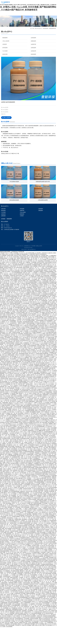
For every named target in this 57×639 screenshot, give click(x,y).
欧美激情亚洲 (3, 304)
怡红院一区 (8, 403)
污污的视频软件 (36, 470)
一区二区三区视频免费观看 (28, 421)
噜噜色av (40, 382)
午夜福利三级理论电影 (7, 374)
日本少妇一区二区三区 (7, 319)
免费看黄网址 (46, 406)
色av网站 (26, 413)
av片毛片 (23, 399)
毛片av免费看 (17, 361)
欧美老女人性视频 (26, 515)
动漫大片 (47, 448)
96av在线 (35, 271)
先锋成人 (40, 480)
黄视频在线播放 (20, 381)
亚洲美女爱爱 (10, 267)
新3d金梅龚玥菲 (47, 399)
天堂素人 (20, 406)
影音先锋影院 (7, 289)
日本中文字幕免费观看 (19, 527)
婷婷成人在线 (6, 315)
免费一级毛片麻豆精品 (49, 353)
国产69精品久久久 (34, 354)
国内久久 (33, 495)
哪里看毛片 (22, 582)
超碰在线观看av (3, 303)
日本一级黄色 (7, 460)
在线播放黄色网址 (16, 468)
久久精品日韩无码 (42, 342)
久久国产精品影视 (45, 474)
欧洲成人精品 (42, 348)
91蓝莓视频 (33, 443)
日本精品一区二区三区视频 (40, 393)
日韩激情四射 (43, 419)
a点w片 (13, 338)
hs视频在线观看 (37, 360)
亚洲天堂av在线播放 (26, 637)
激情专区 (46, 597)
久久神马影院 (24, 545)
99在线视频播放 (32, 340)
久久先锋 (34, 591)
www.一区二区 (8, 275)
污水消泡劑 (4, 51)
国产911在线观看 (12, 504)
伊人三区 (35, 272)
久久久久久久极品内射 (28, 410)
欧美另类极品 (45, 572)
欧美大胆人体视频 (8, 320)
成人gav (18, 443)
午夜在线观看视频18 (16, 283)
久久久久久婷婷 (6, 352)
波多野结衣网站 (41, 273)
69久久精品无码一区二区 (44, 285)
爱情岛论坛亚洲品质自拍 (29, 482)
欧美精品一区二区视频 (9, 309)
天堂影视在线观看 (14, 542)
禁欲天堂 (21, 452)
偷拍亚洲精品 (10, 529)
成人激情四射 (30, 493)
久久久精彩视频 (11, 625)
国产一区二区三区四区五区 (20, 303)
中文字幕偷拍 (44, 519)
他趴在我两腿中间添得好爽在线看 (32, 417)
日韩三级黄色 (41, 338)
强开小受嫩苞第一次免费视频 (30, 273)
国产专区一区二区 (21, 332)
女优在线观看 (47, 272)
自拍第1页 (5, 610)
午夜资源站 (13, 492)
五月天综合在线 (12, 568)
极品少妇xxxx (49, 496)
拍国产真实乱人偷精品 (51, 345)
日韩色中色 (24, 540)
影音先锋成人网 (30, 474)
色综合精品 (40, 272)
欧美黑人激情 (21, 285)
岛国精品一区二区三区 (22, 329)
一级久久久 (36, 395)
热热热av (40, 304)
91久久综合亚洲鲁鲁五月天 (49, 328)
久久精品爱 (30, 376)
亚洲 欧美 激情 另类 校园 (35, 402)
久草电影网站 (17, 591)
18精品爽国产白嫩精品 (38, 283)
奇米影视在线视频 (48, 491)
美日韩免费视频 (6, 599)
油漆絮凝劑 (33, 37)
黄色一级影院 (17, 270)
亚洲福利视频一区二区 (37, 459)
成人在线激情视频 (10, 532)
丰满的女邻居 (43, 320)
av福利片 (43, 594)
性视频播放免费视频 (30, 422)
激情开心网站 (11, 328)
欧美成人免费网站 (14, 291)
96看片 (13, 430)
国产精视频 (5, 300)
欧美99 (7, 273)
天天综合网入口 (14, 431)
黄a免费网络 (31, 622)
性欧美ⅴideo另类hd (15, 307)
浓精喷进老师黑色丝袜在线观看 (9, 580)
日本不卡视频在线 (45, 423)
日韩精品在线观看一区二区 (18, 344)
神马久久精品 (30, 393)
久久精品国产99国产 (19, 305)
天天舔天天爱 (46, 548)
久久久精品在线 (6, 288)
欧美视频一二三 (51, 561)
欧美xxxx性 (26, 586)
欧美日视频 (16, 296)
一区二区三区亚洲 (8, 391)
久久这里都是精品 (42, 284)
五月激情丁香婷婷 (9, 296)
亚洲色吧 (54, 489)
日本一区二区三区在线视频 (6, 521)
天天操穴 (31, 394)
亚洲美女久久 (24, 390)
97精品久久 (30, 360)
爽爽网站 (51, 435)
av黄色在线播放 (22, 464)
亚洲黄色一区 (24, 340)
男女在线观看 (53, 448)
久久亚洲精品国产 (32, 288)
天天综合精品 (19, 325)
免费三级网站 (45, 485)
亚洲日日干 (16, 357)
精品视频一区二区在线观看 (14, 519)
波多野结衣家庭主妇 (9, 279)
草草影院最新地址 (19, 630)
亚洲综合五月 (6, 316)
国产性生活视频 (14, 394)
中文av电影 (43, 467)
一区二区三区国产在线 (9, 356)
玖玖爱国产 (27, 607)
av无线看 (50, 312)
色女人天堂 (53, 537)
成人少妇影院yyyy (22, 275)
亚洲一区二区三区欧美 (37, 366)
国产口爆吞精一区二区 (25, 564)
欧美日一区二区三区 (18, 277)
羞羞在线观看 (13, 436)
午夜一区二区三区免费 (47, 476)
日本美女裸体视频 (39, 281)
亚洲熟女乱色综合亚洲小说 (35, 598)
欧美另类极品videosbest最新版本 (32, 513)
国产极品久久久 (18, 444)
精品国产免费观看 (45, 541)
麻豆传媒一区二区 (29, 438)
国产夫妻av (26, 319)
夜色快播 (38, 541)
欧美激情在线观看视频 (15, 301)
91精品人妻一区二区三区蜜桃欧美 (20, 376)
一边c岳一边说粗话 (13, 397)
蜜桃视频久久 (39, 344)
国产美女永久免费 (33, 451)
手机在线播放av (16, 566)
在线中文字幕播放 (6, 425)
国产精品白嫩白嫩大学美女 (13, 271)
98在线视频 (26, 630)
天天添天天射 (10, 493)
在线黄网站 (21, 603)
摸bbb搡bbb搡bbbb (50, 500)
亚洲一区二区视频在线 (35, 467)
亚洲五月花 (10, 303)
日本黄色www (24, 288)
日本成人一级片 (47, 556)
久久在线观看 (13, 273)
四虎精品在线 (33, 578)
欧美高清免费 (29, 411)
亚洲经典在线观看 (4, 410)
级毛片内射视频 (45, 603)
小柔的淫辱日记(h (6, 513)
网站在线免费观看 (26, 346)
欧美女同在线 (36, 434)
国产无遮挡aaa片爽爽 (19, 611)
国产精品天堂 (39, 574)
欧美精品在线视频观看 (49, 387)
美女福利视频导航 (46, 483)
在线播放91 (37, 531)
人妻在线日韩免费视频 (38, 501)
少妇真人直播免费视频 (43, 293)
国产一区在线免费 (47, 386)
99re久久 (16, 358)
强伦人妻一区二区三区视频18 (32, 324)
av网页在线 (4, 500)
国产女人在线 (3, 409)
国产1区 (41, 593)
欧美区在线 (16, 385)
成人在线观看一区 (14, 411)
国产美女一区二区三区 (43, 499)
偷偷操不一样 (47, 281)
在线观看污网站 (45, 267)
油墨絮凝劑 (33, 47)
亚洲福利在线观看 (27, 500)
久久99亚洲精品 (29, 389)
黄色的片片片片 (19, 353)
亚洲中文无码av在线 (31, 387)
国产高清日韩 (40, 573)
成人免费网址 (3, 455)
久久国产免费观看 (9, 357)
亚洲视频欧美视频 (36, 276)
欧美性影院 (6, 277)
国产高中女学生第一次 (5, 338)
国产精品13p (19, 597)
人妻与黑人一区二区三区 (29, 606)
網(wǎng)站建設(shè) (32, 261)
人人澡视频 (27, 304)
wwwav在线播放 (38, 508)
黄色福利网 (36, 376)
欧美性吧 (20, 578)
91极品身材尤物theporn (14, 552)
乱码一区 (13, 525)
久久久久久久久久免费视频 (6, 336)
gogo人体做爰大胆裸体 (37, 328)
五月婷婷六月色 (32, 317)
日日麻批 (13, 417)
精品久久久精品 (42, 300)
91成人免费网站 (20, 586)
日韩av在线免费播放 (33, 316)
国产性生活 (14, 554)
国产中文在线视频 (4, 491)
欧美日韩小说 (52, 524)
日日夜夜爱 (17, 362)
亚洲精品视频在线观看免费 (42, 365)
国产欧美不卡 (43, 333)
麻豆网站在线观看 (9, 489)
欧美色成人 (16, 442)
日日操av (36, 524)
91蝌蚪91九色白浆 (13, 285)
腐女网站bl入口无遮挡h (5, 554)
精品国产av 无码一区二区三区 (34, 523)
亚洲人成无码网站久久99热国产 (36, 296)
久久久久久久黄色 (37, 308)
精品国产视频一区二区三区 (23, 467)
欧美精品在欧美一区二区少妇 (49, 303)
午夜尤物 (22, 438)
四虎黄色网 (33, 295)
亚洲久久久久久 (46, 626)
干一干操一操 (29, 529)
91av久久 (25, 313)
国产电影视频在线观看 (18, 319)
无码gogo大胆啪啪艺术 (5, 346)
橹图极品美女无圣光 (45, 513)
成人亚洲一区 (42, 618)
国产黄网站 (8, 283)
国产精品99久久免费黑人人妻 (17, 413)
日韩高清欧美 (18, 386)
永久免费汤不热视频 (34, 268)
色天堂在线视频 (4, 488)
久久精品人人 (53, 368)
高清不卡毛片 (29, 341)
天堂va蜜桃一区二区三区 (25, 385)
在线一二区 (45, 358)
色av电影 (44, 598)
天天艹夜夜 (8, 344)
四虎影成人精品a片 (13, 300)
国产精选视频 (14, 403)
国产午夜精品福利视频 (36, 515)
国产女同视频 (23, 447)
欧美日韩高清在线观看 (17, 496)
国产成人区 (21, 293)
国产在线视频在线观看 (32, 337)
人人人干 (26, 353)
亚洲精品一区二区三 (5, 334)
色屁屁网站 (20, 333)
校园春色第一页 (6, 470)
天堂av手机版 (35, 285)
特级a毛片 (50, 450)
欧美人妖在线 (5, 507)
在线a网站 (15, 378)
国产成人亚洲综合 (31, 326)
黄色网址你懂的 (36, 557)
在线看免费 (26, 584)
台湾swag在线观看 (4, 462)
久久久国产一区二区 (30, 289)
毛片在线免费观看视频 (17, 284)
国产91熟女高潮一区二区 (26, 328)
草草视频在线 (26, 277)
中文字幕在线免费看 (9, 548)
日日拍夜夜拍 (22, 350)
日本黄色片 (34, 497)
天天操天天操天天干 (28, 414)
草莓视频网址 (43, 607)
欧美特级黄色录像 (39, 463)
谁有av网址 (28, 582)
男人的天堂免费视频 (26, 301)
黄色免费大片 (28, 285)
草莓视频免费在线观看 (34, 516)
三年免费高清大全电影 (43, 595)
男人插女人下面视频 (32, 505)
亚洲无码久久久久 (9, 305)
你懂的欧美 (22, 503)
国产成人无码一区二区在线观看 (38, 426)
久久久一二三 (8, 284)
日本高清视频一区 (16, 588)
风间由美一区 (9, 607)
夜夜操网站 (23, 362)
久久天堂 (6, 568)
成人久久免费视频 (25, 599)
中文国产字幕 (21, 389)
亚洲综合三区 (34, 382)
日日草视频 (45, 515)
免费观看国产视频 (33, 311)
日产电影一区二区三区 (48, 394)
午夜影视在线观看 (4, 390)
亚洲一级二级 (11, 610)
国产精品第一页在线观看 (35, 287)
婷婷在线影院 (24, 511)
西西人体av (42, 549)
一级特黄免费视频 (39, 332)
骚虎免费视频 (43, 307)
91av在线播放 (20, 435)
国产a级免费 (19, 273)
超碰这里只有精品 (44, 370)
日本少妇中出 (24, 553)
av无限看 (27, 423)
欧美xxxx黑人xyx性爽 (25, 443)
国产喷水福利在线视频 (16, 538)
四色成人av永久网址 (42, 497)
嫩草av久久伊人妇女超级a (51, 337)
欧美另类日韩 (14, 345)
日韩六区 (19, 340)
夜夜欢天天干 (21, 635)
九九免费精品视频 (29, 466)
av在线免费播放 (26, 496)
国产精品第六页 (27, 349)
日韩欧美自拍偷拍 (9, 432)
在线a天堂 (48, 357)
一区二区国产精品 (24, 296)
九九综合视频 (51, 391)
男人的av (24, 386)
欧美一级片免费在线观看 (27, 472)
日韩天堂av (18, 338)
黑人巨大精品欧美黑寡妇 (48, 625)
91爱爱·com (52, 538)
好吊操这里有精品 (4, 552)
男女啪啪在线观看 (30, 332)
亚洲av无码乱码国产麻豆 (24, 291)
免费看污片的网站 (18, 594)
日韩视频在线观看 (23, 321)
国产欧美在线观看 (40, 374)
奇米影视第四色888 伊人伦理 (26, 352)
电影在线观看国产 (10, 341)
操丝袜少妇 (14, 595)
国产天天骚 (30, 379)
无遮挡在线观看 (26, 594)
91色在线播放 (53, 439)
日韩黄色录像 (32, 507)
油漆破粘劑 (33, 51)
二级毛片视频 (19, 323)
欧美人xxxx (34, 346)
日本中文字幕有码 (9, 385)
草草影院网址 (38, 303)
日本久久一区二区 (26, 546)
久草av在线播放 (14, 292)
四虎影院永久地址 (9, 364)
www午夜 (19, 505)
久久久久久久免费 (9, 605)
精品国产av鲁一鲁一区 (5, 406)
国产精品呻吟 (45, 379)
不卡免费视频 (3, 267)
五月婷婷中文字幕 (25, 629)
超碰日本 (23, 289)
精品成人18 (25, 323)
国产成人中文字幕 (6, 317)
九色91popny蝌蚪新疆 (51, 334)
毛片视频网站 (27, 305)
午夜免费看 (20, 345)
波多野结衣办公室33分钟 (32, 348)
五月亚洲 (30, 313)
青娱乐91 (50, 376)
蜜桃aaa (37, 422)
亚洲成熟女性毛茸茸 (36, 305)
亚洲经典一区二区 (46, 407)
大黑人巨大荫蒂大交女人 (51, 279)
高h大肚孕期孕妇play (5, 524)
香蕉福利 (8, 546)
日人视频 (30, 462)
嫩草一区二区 (25, 448)
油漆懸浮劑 (33, 44)
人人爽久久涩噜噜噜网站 (25, 614)
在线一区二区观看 (11, 323)
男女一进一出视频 (23, 454)
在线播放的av (19, 525)
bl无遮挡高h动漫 (38, 623)
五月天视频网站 (6, 582)
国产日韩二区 (14, 395)
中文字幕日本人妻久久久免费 (20, 521)
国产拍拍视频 (14, 635)
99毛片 (15, 626)
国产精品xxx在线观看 (26, 528)
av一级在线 (20, 606)
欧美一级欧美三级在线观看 (24, 495)
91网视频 (7, 431)
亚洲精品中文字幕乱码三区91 (44, 401)
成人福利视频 (28, 415)
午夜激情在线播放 (18, 313)
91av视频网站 (28, 491)
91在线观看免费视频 (49, 341)
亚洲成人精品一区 (39, 452)
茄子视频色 (42, 324)
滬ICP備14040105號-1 (28, 259)
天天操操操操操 (10, 311)
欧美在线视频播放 (48, 332)
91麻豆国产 (39, 326)
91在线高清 (22, 475)
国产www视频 (23, 337)
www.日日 (53, 272)
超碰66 (8, 312)
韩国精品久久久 (44, 352)
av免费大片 (24, 560)
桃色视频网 (47, 378)
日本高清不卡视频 (22, 358)
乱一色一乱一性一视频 (49, 593)
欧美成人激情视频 (26, 295)
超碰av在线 (36, 410)
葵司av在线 (32, 369)
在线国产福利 (36, 419)
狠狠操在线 (8, 621)
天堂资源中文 (13, 295)
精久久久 (30, 580)
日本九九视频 (8, 598)
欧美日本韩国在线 (46, 455)
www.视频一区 (14, 317)
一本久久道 (21, 304)
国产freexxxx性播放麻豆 (31, 589)
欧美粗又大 (29, 409)
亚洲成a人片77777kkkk (49, 536)
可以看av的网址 (51, 558)
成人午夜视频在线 (13, 619)
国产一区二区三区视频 (14, 476)
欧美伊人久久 (9, 483)
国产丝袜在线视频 (10, 637)
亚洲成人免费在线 (45, 538)
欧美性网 (55, 523)
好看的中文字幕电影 (31, 362)
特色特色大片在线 (51, 333)
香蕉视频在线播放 (28, 345)
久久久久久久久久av (27, 501)
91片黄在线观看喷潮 (31, 357)
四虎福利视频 (10, 409)
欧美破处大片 (10, 627)
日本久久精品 (8, 496)
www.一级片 (5, 447)
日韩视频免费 (44, 312)
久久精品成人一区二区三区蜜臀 (9, 505)
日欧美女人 (37, 333)
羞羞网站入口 (29, 436)
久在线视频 (24, 523)
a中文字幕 (15, 557)
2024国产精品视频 (32, 325)
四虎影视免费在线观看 (8, 297)
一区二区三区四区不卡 (23, 280)
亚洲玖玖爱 (39, 627)
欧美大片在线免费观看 (15, 550)
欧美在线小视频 (30, 303)
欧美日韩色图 (6, 463)
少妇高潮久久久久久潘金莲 (6, 378)
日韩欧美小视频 (19, 354)
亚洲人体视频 (23, 357)
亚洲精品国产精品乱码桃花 (16, 287)
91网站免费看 (3, 528)
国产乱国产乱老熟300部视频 (43, 362)
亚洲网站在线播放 (12, 329)
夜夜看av (35, 299)
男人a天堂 (48, 622)
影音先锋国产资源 (36, 468)
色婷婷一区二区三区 (51, 377)
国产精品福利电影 (10, 387)
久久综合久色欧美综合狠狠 (35, 406)
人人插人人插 (35, 415)
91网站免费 (30, 271)
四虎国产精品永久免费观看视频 (45, 277)
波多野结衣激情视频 (40, 577)
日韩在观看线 (14, 460)
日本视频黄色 (24, 383)
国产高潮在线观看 (18, 279)
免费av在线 (52, 292)
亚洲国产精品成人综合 (5, 595)
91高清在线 (39, 350)
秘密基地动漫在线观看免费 (41, 484)
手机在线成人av (40, 387)
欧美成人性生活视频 (23, 574)
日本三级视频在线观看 (26, 591)
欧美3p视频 (24, 283)
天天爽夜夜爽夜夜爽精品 (10, 381)
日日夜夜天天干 (25, 432)
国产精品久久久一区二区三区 (43, 591)
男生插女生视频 (49, 324)
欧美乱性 (16, 267)
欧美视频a (18, 570)
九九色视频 (49, 544)
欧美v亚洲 (2, 550)
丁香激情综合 (14, 513)
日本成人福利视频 (25, 338)
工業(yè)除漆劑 (5, 41)
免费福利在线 (15, 479)
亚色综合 (51, 370)
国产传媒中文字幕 (45, 276)
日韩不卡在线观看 (31, 398)
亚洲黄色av (32, 319)
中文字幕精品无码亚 (29, 455)
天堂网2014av (37, 352)
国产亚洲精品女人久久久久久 (49, 389)
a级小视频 (2, 280)
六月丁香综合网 (12, 443)
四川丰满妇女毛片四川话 (26, 307)
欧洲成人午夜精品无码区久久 (43, 340)
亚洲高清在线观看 (48, 588)
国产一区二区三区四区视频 (9, 570)
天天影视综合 (15, 464)
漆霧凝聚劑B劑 (52, 28)
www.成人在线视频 (42, 271)
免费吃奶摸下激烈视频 (20, 387)
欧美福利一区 (34, 361)
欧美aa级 (12, 316)
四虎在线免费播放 (8, 561)
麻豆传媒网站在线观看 (49, 346)
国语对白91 (8, 464)
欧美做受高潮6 (5, 332)
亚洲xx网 (21, 382)
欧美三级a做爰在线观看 (13, 475)
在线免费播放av (13, 332)
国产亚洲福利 (19, 459)
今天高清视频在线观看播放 (47, 305)
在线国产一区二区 (39, 517)
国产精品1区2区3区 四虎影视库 (46, 475)
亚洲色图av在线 (11, 353)
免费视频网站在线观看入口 (18, 621)
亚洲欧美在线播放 (10, 354)
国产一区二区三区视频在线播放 (31, 297)
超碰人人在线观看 (24, 342)
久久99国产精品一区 (20, 423)
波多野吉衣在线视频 (45, 385)
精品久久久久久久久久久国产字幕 (19, 360)
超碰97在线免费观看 (49, 573)
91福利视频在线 (43, 383)
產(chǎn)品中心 (38, 28)
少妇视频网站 (26, 354)
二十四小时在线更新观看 (27, 570)
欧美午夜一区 (11, 386)
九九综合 (41, 634)
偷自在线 (13, 324)
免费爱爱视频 (40, 492)
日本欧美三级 (29, 308)
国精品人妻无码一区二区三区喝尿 (39, 330)
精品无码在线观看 (33, 431)
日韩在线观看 (50, 529)
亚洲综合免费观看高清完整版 (33, 576)
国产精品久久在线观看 (12, 348)
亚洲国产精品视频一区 (49, 511)
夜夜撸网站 (12, 623)
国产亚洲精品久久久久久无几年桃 (19, 398)
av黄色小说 (38, 336)
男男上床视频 (17, 432)
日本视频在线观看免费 (40, 334)
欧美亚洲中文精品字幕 (41, 398)
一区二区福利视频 (37, 407)
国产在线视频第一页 (13, 446)
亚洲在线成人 (34, 487)
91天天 (36, 458)
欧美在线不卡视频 (31, 521)
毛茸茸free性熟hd (45, 360)
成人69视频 (40, 368)
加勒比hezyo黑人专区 (15, 342)
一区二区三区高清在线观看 (36, 504)
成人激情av (53, 425)
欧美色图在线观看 (37, 379)
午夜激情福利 (28, 565)
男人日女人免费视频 (35, 599)
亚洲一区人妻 (50, 456)
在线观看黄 (33, 373)
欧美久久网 (22, 466)
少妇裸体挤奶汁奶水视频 (20, 605)
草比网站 (6, 358)
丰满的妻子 (26, 581)
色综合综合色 (52, 485)
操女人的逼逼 (20, 414)
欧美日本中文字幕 (47, 606)
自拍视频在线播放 (22, 393)
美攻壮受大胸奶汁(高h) (23, 292)
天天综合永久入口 (44, 516)
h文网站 (5, 353)
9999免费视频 (54, 361)
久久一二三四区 (40, 279)
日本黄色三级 (45, 466)
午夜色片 (17, 366)
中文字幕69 (25, 287)
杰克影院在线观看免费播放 (11, 308)
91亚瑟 (20, 378)
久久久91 (7, 291)
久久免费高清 (40, 346)
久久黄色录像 (43, 456)
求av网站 (30, 470)
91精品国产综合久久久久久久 (49, 275)
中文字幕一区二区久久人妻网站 (10, 499)
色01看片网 (43, 557)
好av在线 (53, 617)
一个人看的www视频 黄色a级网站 (43, 381)
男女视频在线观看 (15, 582)
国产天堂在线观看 (27, 459)
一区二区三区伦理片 (38, 394)
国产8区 (32, 403)
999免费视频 (31, 531)
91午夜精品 (39, 565)
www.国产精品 (27, 382)
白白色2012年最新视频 (51, 487)
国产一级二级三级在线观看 (17, 425)
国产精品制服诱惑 (43, 268)
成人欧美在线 (16, 336)
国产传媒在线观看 (47, 585)
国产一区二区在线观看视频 (20, 326)
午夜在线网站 (34, 301)
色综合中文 (45, 478)
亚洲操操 (2, 362)
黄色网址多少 (44, 402)
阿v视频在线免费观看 (16, 373)
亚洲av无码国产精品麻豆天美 (34, 267)
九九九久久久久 (22, 348)
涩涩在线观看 (39, 615)
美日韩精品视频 (16, 472)
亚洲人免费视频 (34, 277)
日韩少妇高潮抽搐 (26, 330)
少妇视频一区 (19, 497)
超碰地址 (17, 452)
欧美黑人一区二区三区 (20, 377)
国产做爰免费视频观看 (7, 419)
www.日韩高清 (39, 626)
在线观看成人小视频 (41, 507)
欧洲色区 (11, 358)
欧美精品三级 (18, 309)
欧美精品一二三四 (31, 489)
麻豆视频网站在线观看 (35, 423)
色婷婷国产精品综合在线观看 (12, 402)
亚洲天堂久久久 (45, 336)
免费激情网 (44, 464)
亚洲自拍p (45, 462)
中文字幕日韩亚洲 (15, 352)
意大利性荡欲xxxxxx (50, 637)
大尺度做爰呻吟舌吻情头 (33, 456)
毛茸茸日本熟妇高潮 (31, 572)
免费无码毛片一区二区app (35, 280)
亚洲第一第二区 (53, 610)
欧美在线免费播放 (37, 389)
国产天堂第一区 (52, 409)
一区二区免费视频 (4, 619)
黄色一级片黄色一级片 (30, 621)
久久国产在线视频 (29, 399)
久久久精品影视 (23, 442)
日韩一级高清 (32, 574)
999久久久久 (3, 330)
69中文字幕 (44, 619)
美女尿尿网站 (16, 607)
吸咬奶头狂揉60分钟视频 (15, 390)
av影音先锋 (35, 427)
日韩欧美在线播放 (32, 492)
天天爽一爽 (9, 304)
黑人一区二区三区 (8, 268)
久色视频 (33, 344)
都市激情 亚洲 (45, 326)
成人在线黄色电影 (45, 287)
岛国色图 (32, 450)
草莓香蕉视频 (32, 292)
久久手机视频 (46, 414)
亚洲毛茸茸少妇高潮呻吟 (30, 627)
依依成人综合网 (35, 418)
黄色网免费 (16, 401)
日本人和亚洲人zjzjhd (16, 288)
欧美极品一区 (23, 409)
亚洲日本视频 (51, 268)
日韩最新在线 (27, 633)
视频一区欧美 (35, 618)
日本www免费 (22, 479)
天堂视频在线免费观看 (33, 321)
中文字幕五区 (30, 275)
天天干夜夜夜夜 (7, 584)
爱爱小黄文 (54, 458)
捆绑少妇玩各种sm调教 (29, 381)
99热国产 (26, 435)
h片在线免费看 (36, 307)
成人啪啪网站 (5, 503)
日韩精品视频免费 (45, 315)
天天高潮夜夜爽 (28, 276)
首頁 (33, 28)
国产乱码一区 (54, 431)
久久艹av (8, 538)
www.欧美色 (18, 516)
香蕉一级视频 (8, 421)
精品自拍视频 (11, 458)
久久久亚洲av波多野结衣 (24, 517)
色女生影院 (34, 401)
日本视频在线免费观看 (51, 618)
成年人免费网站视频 (48, 366)
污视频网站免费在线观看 (40, 377)
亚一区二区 (49, 297)
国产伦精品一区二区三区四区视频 (44, 289)
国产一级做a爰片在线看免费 (47, 503)
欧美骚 (21, 434)
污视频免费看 (5, 414)
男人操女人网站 (16, 564)
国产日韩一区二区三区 (45, 429)
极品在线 (55, 329)
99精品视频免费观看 (44, 321)
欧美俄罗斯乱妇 (43, 376)
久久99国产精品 (11, 423)
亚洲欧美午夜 (3, 440)
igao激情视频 (3, 529)
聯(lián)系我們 (9, 117)
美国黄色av (18, 430)
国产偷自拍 (20, 451)
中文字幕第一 (52, 369)
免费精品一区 (8, 468)
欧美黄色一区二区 (44, 531)
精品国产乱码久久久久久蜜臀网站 (22, 369)
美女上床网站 (12, 272)
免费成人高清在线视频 (51, 405)
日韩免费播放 (6, 287)
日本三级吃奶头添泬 (44, 524)
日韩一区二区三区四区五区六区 (21, 311)
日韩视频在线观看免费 (8, 361)
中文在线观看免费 (52, 464)
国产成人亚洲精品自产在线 (38, 436)
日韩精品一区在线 (4, 459)
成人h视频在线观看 (9, 366)
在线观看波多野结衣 (16, 572)
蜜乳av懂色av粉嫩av (35, 594)
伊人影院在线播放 (9, 523)
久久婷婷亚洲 (22, 474)
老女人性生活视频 (26, 373)
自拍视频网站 (7, 324)
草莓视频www (38, 464)
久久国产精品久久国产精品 (8, 471)
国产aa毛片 (38, 621)
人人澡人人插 (50, 383)
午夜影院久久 (27, 425)
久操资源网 (43, 564)
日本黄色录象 (45, 292)
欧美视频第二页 (53, 527)
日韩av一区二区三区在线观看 (11, 593)
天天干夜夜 (4, 519)
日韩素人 (29, 488)
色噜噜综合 (15, 393)
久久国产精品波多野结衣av (6, 611)
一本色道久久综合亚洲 (27, 309)
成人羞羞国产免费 (50, 507)
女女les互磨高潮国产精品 (44, 431)
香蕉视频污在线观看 (40, 319)
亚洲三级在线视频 (7, 515)
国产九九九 (49, 393)
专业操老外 (26, 406)
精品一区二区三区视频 (46, 468)
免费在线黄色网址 (26, 418)
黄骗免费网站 (32, 413)
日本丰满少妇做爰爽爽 (35, 315)
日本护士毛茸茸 (43, 418)
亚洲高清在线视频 (32, 553)
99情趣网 (4, 301)
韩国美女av (39, 292)
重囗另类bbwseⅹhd (37, 527)
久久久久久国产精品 (28, 272)
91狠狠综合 (47, 361)
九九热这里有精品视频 (50, 528)
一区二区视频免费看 (29, 524)
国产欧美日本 (40, 443)
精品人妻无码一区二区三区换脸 (46, 395)
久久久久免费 (6, 589)
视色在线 (7, 542)
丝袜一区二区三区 (38, 399)
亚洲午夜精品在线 (31, 552)
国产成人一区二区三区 (48, 311)
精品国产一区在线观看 (20, 299)
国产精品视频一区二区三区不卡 (17, 368)
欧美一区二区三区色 (19, 618)
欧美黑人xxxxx (47, 296)
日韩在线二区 (38, 603)
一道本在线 (36, 411)
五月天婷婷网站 (39, 482)
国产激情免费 (32, 541)
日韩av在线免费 (9, 313)
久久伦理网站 (13, 340)
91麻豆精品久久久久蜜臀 (51, 594)
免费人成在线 (45, 565)
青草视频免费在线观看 (28, 333)
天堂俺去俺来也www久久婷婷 (11, 485)
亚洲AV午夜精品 (22, 267)
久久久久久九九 (35, 614)
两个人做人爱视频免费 (12, 427)
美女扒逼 (49, 489)
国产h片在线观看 (38, 358)
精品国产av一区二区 (42, 299)
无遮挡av (51, 482)
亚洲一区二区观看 (41, 405)
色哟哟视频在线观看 (35, 429)
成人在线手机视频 (42, 505)
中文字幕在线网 (50, 598)
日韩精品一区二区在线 (26, 532)
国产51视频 (7, 398)
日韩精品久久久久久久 (19, 415)
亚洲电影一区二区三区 (31, 350)
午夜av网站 (17, 281)
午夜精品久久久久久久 (46, 495)
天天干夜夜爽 (46, 615)
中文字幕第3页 (49, 472)
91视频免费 (9, 321)
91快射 (8, 301)
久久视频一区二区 (28, 427)
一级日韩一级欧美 (23, 456)
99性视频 (46, 501)
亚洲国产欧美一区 (16, 590)
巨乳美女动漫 (42, 297)
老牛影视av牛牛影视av (38, 378)
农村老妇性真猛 (42, 316)
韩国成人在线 (41, 448)
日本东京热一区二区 (36, 364)
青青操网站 (30, 283)
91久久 (7, 342)
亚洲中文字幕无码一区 (8, 326)
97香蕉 (11, 277)
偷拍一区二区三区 (47, 480)
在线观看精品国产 (7, 588)
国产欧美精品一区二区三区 (24, 499)
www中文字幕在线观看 (28, 508)
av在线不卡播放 (19, 417)
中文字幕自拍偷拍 (30, 458)
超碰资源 (2, 466)
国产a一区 (5, 386)
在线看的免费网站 (16, 528)
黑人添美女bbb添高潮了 (48, 372)
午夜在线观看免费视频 (39, 493)
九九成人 (16, 529)
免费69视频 (44, 325)
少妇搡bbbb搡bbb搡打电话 (23, 541)
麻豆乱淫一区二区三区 (19, 565)
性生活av (19, 295)
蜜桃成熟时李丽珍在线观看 (13, 440)
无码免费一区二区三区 (8, 478)
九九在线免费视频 (25, 315)
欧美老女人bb (28, 366)
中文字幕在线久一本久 (50, 438)
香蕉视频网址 (18, 356)
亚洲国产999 (28, 344)
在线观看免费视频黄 (49, 283)
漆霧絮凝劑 (33, 41)
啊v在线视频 (30, 540)
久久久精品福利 (30, 377)
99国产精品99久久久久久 (31, 368)
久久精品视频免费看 (24, 402)
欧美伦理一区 (47, 309)
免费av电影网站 (26, 320)
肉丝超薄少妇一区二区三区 (6, 369)
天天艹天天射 (46, 439)
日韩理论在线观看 (32, 511)
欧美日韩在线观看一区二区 (41, 450)
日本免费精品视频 (35, 564)
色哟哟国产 (41, 458)
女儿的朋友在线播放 (20, 324)
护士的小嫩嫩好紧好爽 (40, 442)
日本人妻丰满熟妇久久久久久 (10, 435)
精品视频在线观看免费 (18, 276)
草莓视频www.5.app (13, 549)
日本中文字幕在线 (17, 419)
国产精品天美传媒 (15, 312)
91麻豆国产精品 (44, 356)
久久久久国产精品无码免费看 (24, 573)
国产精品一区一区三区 (38, 270)
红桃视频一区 (28, 556)
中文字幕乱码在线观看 (16, 448)
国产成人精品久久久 (10, 377)
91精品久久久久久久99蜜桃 (39, 345)
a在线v (50, 586)
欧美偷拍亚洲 (41, 337)
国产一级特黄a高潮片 (28, 395)
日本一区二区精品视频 (22, 580)
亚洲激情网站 (19, 407)
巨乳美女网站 (16, 268)
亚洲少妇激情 (47, 463)
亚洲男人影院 (15, 365)
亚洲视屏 (25, 325)
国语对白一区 (36, 313)
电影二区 (46, 482)
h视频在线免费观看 (30, 605)
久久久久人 (25, 451)
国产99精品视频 (43, 434)
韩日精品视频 (50, 271)
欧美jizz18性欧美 (48, 329)
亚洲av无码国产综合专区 (44, 301)
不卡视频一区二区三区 (49, 270)
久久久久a (39, 325)
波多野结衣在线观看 (46, 280)
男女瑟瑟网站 (13, 370)
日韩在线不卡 (51, 562)
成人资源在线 (6, 603)
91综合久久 (15, 304)
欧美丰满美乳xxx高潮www (6, 276)
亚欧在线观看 (34, 349)
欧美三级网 (20, 482)
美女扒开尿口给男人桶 (38, 341)
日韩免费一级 (10, 574)
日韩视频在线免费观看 (22, 537)
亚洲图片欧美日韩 (24, 268)
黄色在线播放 (41, 288)
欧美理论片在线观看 (28, 407)
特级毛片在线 (19, 272)
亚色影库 (40, 311)
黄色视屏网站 (19, 410)
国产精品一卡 (49, 319)
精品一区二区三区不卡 (13, 488)
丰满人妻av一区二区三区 (35, 312)
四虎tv (39, 503)
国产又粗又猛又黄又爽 (16, 546)
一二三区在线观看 (44, 569)
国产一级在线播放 (42, 291)
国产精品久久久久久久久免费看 (11, 372)
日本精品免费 (45, 527)
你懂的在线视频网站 (23, 394)
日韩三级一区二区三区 (8, 293)
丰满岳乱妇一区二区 (17, 421)
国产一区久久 (21, 513)
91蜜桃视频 (34, 525)
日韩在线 (16, 634)
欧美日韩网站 (10, 544)
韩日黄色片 (21, 427)
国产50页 (5, 475)
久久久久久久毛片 (47, 413)
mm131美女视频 (43, 313)
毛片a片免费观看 (53, 599)
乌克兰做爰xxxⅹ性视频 (32, 300)
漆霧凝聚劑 (4, 37)
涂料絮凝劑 (4, 47)
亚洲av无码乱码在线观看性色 (27, 281)
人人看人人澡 (41, 361)
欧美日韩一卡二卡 (37, 409)
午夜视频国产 (29, 299)
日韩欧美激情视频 (30, 334)
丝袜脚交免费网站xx (11, 325)
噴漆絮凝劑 (45, 28)
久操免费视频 (39, 521)
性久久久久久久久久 (13, 389)
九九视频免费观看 (51, 320)
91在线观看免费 (42, 487)
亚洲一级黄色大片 (10, 299)
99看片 (16, 293)
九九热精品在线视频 (6, 365)
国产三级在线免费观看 (44, 614)
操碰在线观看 (26, 279)
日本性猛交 (42, 496)
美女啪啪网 (7, 349)
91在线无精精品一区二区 (42, 391)
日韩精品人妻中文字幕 (38, 390)
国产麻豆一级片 (22, 308)
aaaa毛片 (29, 364)
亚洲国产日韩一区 (47, 382)
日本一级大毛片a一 (16, 545)
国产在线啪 (53, 301)
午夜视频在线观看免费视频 (34, 323)
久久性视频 (11, 270)
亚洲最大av (47, 546)
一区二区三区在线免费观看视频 (9, 467)
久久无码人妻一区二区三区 (45, 540)
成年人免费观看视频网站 (35, 471)
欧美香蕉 (2, 598)
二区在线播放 (34, 291)
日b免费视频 (34, 573)
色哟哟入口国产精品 (23, 317)
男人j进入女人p (24, 516)
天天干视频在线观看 (50, 349)
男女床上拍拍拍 (17, 629)
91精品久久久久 (18, 560)
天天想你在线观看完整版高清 (39, 500)
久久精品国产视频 (39, 329)
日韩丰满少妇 (26, 578)
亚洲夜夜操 (15, 569)
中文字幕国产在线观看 (41, 295)
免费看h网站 (51, 411)
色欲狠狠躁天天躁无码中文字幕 (30, 595)
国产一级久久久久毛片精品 (43, 425)
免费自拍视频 (39, 413)
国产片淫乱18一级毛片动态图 (10, 451)
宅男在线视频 (22, 411)
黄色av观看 (30, 370)
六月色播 (38, 495)
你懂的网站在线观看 (15, 337)
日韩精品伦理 (44, 550)
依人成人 (45, 350)
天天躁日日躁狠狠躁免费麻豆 (31, 293)
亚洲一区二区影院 (13, 495)
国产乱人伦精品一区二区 (11, 280)
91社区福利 (22, 366)
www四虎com (11, 281)
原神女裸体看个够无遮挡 (45, 415)
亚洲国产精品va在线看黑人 (39, 472)
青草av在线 (13, 407)
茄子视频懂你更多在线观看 (22, 504)
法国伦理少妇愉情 (38, 275)
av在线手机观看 (5, 295)
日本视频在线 (9, 456)
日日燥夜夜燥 (42, 422)
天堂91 (3, 366)
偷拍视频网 (24, 531)
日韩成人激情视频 (26, 509)
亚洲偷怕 (23, 572)
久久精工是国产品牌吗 (30, 336)
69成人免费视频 (34, 601)
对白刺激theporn (34, 304)
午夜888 (34, 565)
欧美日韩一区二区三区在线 (20, 364)
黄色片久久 (15, 483)
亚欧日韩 (6, 285)
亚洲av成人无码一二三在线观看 (30, 284)
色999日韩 (14, 275)
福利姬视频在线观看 (23, 365)
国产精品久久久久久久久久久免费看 (15, 455)
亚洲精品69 (46, 566)
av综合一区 (15, 456)
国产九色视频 (15, 454)
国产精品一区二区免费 (36, 602)
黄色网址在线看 (4, 329)
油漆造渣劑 (4, 54)
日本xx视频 (18, 480)
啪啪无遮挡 (39, 542)
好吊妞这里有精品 (46, 631)
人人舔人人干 (21, 485)
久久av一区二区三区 (19, 297)
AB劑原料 (4, 44)
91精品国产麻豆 (38, 446)
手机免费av (17, 399)
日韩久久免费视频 (12, 508)
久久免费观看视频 (48, 403)
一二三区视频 (43, 470)
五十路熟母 (24, 356)
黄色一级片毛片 (15, 484)
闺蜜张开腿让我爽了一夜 (27, 270)
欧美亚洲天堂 (47, 288)
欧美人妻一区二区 (8, 536)
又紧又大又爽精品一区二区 (9, 480)
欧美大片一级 (33, 279)
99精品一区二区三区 (38, 597)
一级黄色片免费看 (21, 334)
